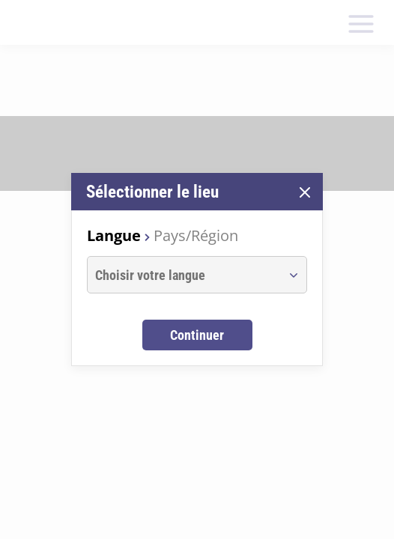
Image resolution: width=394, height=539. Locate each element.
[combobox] (183, 275)
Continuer (197, 335)
